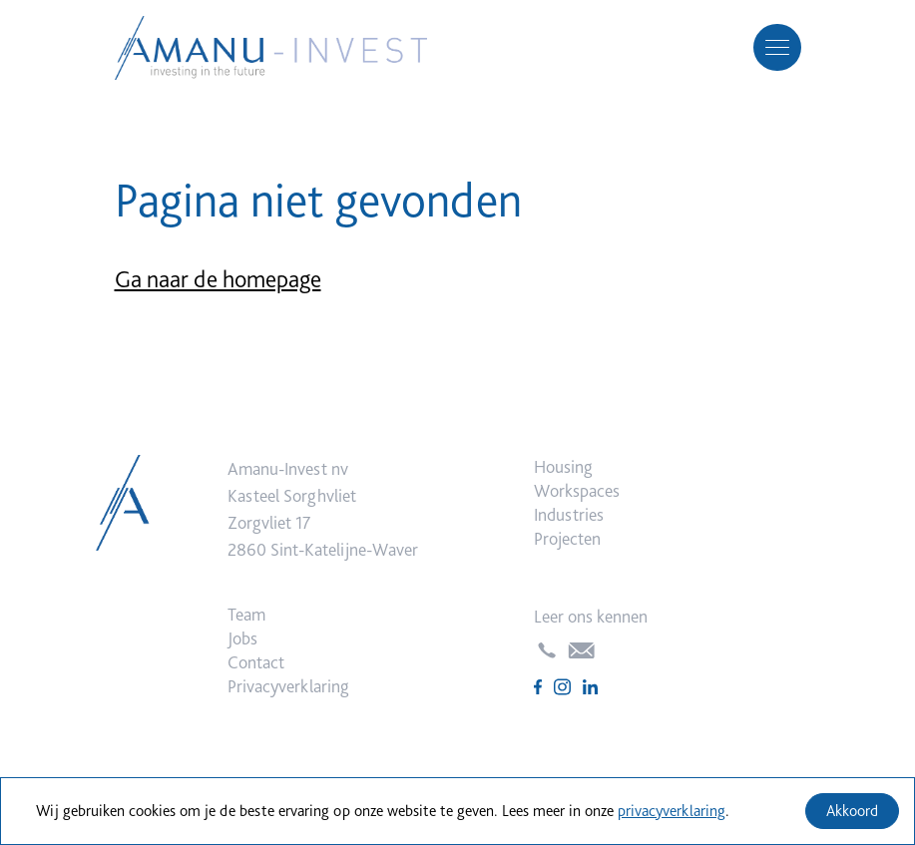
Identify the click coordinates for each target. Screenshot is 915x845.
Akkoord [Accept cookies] (852, 810)
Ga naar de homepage (218, 278)
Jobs (242, 638)
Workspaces (577, 490)
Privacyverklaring (288, 685)
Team (246, 614)
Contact (256, 661)
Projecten (567, 538)
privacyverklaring (671, 810)
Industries (569, 514)
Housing (563, 466)
